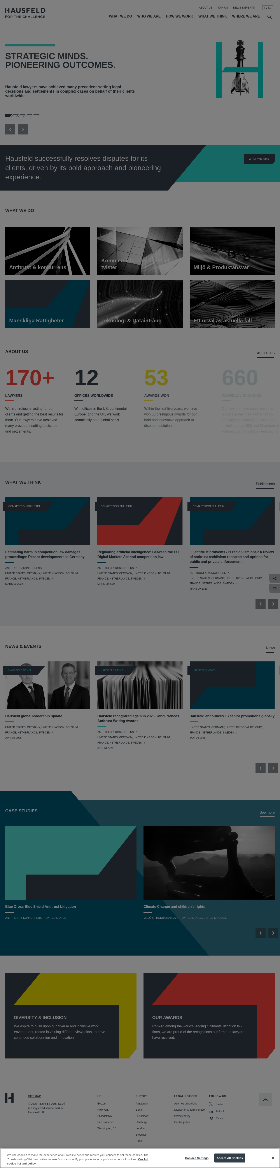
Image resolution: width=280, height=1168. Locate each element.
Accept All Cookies (230, 1157)
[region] (140, 1158)
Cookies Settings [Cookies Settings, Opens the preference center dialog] (197, 1157)
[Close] (273, 1158)
